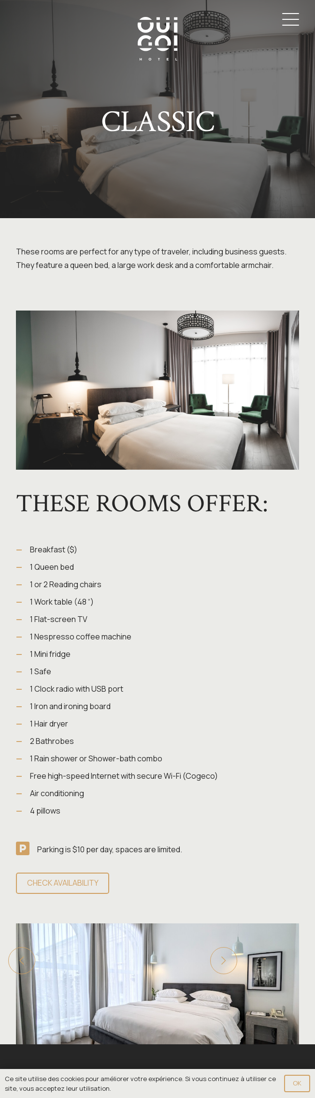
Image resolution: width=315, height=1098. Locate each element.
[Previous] (21, 960)
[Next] (223, 960)
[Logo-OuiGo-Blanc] (157, 38)
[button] (290, 19)
